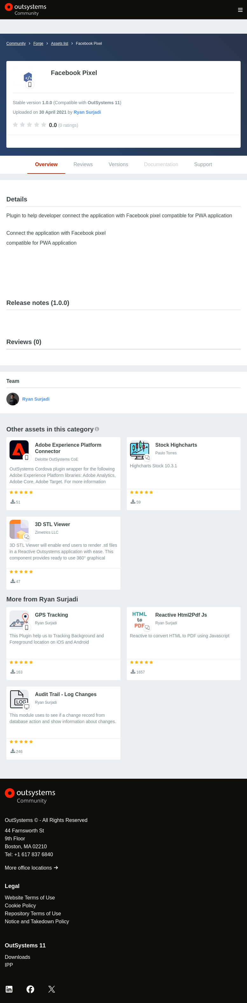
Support (203, 164)
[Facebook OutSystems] (30, 989)
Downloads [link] (17, 957)
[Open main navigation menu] (240, 9)
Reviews (83, 164)
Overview (46, 164)
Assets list (59, 43)
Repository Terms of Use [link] (33, 913)
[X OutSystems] (51, 989)
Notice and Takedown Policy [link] (37, 921)
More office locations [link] (31, 868)
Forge (38, 43)
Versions (118, 164)
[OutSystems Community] (25, 9)
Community (16, 43)
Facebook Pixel (89, 43)
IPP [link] (9, 965)
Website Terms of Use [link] (30, 897)
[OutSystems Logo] (40, 796)
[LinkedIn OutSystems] (9, 989)
